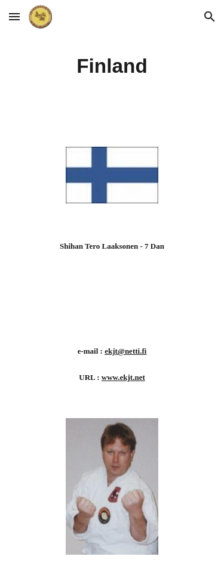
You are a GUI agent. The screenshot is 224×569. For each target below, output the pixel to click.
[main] (112, 66)
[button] (14, 16)
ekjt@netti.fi (125, 351)
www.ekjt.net (123, 377)
